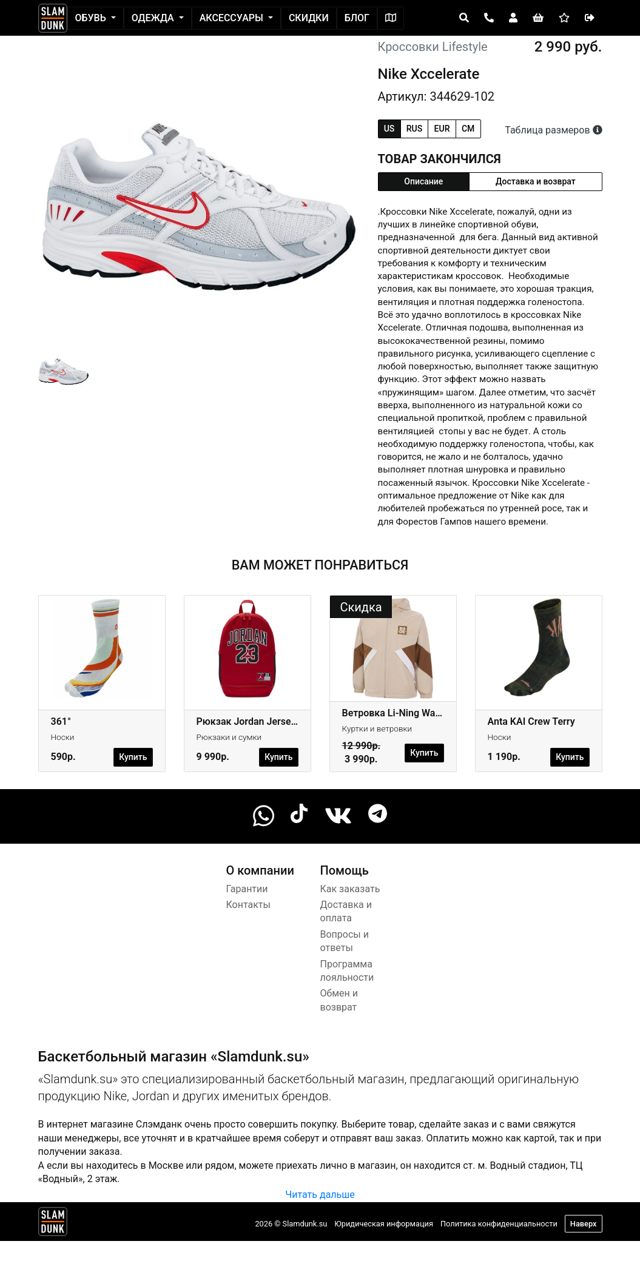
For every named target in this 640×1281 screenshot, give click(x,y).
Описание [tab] (423, 181)
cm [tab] (468, 128)
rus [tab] (414, 128)
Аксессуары (233, 18)
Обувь (92, 18)
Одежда (154, 18)
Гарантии (247, 889)
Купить (133, 757)
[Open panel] (464, 18)
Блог (357, 18)
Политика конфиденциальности (498, 1223)
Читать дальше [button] (319, 1194)
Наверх (583, 1223)
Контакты (248, 904)
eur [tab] (442, 128)
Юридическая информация (383, 1223)
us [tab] (389, 128)
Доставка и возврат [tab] (536, 181)
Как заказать (350, 889)
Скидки (309, 18)
